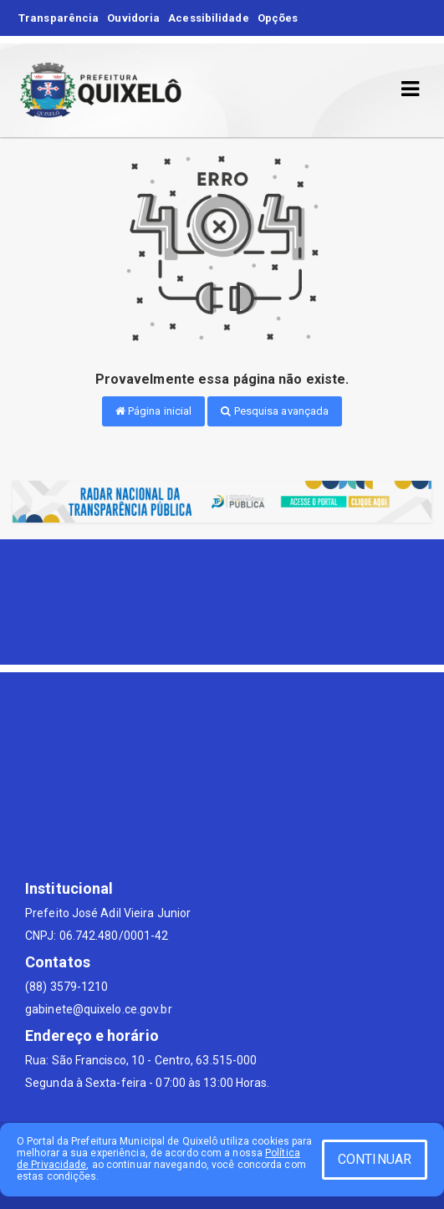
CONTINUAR (374, 1159)
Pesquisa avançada (275, 411)
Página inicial (153, 411)
